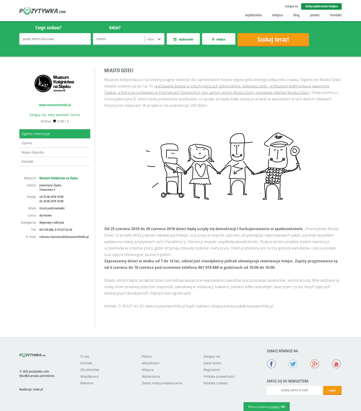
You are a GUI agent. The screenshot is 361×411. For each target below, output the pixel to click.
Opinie (27, 143)
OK (283, 407)
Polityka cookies (215, 383)
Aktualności (151, 363)
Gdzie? (115, 27)
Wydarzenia (151, 376)
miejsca (277, 14)
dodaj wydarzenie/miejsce (321, 6)
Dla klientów (89, 370)
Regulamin (212, 370)
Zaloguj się (212, 356)
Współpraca (89, 376)
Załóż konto (212, 363)
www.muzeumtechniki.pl (55, 105)
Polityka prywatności (219, 376)
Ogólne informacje (36, 134)
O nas (84, 356)
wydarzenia (253, 14)
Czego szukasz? (48, 27)
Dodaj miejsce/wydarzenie (162, 383)
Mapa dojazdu (33, 152)
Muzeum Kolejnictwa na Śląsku (58, 178)
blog (296, 14)
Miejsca (148, 370)
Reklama (86, 383)
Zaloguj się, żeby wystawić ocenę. (55, 115)
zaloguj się (291, 6)
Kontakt (27, 161)
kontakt (336, 14)
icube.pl (38, 389)
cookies (274, 407)
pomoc (315, 14)
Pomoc (147, 356)
